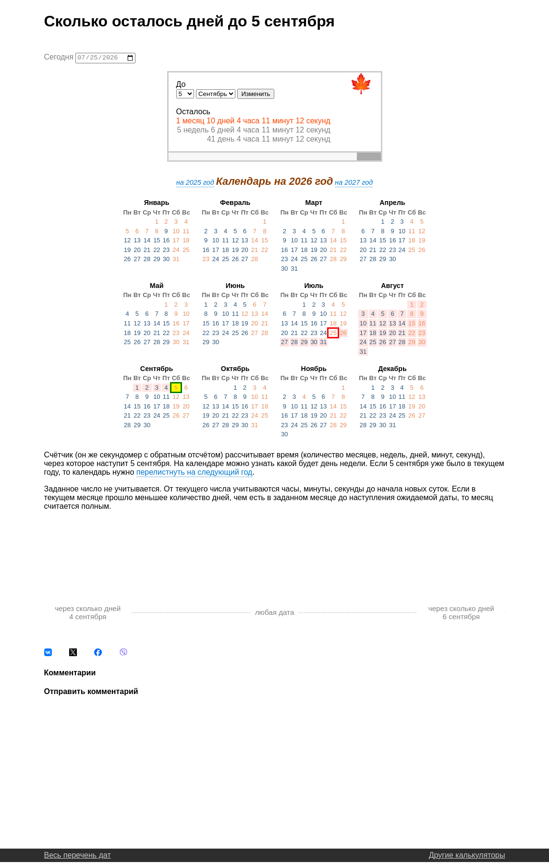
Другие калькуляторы (467, 856)
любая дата (274, 614)
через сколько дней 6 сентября (461, 613)
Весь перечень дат (77, 856)
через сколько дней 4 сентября (88, 613)
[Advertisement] (274, 548)
